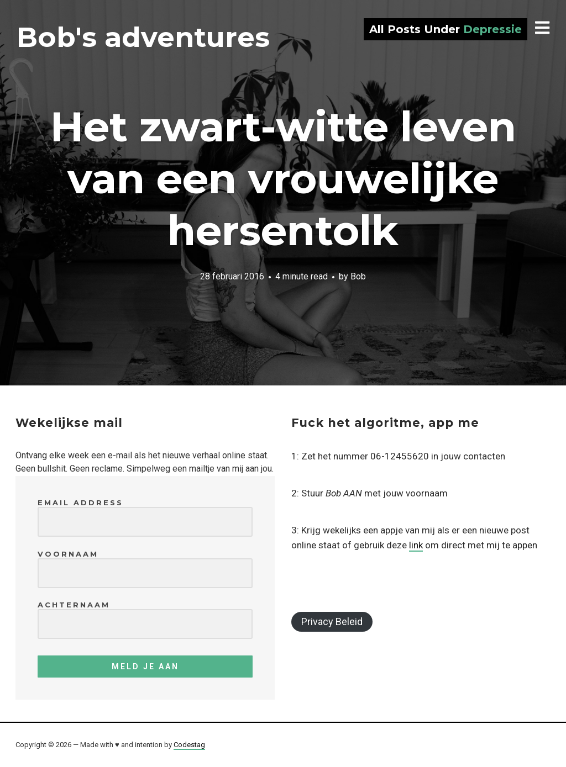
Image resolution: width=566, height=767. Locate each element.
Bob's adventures (143, 37)
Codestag (189, 744)
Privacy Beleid (332, 621)
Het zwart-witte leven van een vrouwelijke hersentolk (283, 178)
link (416, 545)
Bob (358, 276)
